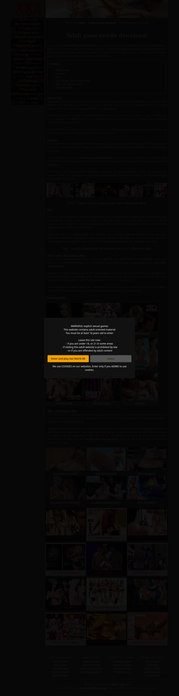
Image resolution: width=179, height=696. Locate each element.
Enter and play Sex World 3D (68, 358)
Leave (110, 358)
